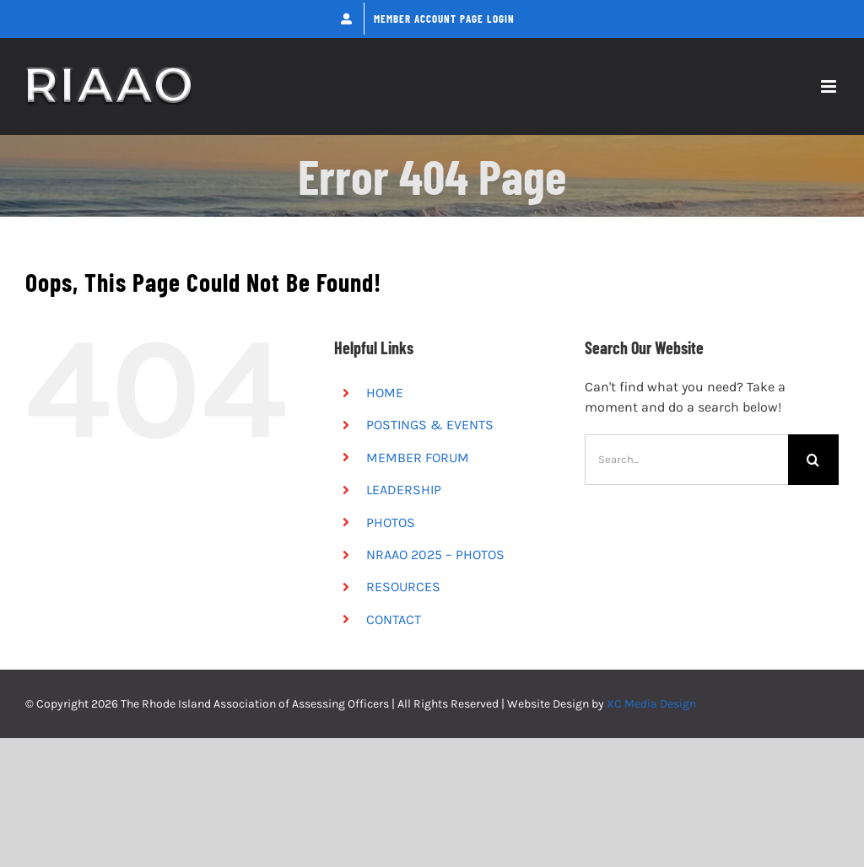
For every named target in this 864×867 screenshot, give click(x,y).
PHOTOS (390, 522)
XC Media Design (651, 704)
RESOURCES (403, 587)
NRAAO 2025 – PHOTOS (435, 555)
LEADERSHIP (403, 490)
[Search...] (686, 459)
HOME (384, 393)
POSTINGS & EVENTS (430, 425)
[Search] (813, 459)
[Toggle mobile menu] (830, 86)
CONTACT (393, 619)
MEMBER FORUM (417, 458)
